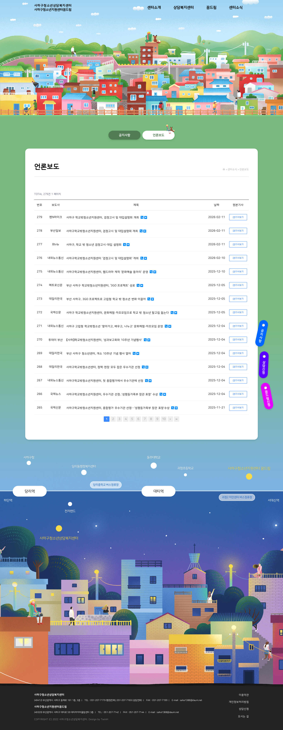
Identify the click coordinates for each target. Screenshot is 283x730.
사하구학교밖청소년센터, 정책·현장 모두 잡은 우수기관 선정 (103, 367)
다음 (170, 419)
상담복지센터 (183, 8)
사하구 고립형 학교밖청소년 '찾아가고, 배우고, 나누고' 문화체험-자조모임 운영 (115, 326)
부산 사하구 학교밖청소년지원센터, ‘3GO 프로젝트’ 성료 (101, 285)
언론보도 (158, 135)
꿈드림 (211, 8)
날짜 (216, 205)
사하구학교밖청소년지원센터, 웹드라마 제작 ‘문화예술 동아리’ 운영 (107, 272)
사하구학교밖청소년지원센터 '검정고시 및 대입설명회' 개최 (103, 258)
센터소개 (154, 8)
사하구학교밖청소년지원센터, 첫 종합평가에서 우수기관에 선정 (105, 380)
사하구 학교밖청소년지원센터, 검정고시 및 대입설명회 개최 (103, 217)
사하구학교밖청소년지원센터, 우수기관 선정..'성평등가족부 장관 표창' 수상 (112, 394)
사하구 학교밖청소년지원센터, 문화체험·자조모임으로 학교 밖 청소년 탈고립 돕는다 (118, 312)
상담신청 (265, 366)
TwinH (104, 719)
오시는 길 (243, 716)
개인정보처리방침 (239, 702)
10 (164, 419)
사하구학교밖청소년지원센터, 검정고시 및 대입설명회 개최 (102, 231)
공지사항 (260, 333)
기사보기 (238, 217)
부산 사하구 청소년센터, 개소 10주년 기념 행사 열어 (99, 353)
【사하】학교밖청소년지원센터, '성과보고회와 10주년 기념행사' (104, 340)
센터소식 (236, 8)
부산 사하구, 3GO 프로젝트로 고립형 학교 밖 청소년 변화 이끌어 (106, 299)
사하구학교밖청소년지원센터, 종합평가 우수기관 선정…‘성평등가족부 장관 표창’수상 (118, 408)
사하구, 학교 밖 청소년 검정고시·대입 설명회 (94, 244)
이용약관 (244, 695)
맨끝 (176, 419)
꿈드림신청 (268, 396)
